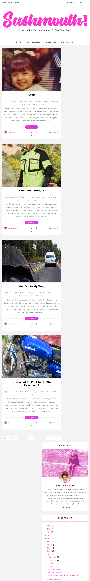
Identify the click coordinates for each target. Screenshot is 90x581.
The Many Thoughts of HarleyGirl (75, 394)
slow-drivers (40, 296)
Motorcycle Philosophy (72, 362)
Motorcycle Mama (75, 491)
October (73, 174)
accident (26, 392)
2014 (70, 158)
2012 (70, 165)
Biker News (72, 281)
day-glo (26, 197)
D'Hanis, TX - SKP (74, 219)
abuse (25, 101)
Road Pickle (72, 268)
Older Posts (10, 438)
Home (4, 2)
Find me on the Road (76, 224)
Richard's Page (74, 217)
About (10, 2)
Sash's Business (33, 42)
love (47, 101)
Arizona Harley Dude (76, 344)
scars (32, 395)
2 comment (54, 228)
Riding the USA (74, 316)
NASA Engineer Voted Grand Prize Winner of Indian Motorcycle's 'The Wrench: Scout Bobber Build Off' (76, 287)
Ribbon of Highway (75, 306)
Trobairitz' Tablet (74, 297)
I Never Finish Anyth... (76, 234)
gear (33, 197)
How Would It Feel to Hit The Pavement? (32, 384)
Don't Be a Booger (31, 190)
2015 (70, 155)
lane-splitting (42, 293)
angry (32, 293)
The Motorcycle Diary (76, 323)
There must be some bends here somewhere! (75, 376)
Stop (31, 94)
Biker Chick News (75, 354)
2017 (70, 149)
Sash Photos (50, 42)
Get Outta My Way (31, 286)
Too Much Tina (68, 575)
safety (36, 104)
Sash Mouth (38, 575)
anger (25, 293)
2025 (70, 136)
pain (33, 296)
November (74, 170)
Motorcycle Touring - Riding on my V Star (76, 260)
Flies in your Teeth (75, 372)
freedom (39, 101)
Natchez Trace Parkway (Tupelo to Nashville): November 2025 (76, 238)
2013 (70, 161)
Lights (70, 318)
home (18, 42)
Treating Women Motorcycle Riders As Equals (76, 467)
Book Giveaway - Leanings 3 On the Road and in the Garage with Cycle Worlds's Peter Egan (75, 401)
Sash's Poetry (67, 42)
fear (32, 101)
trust (42, 104)
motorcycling (27, 104)
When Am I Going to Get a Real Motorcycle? (76, 366)
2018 (70, 146)
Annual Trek (72, 262)
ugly (35, 200)
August (73, 195)
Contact (16, 2)
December (74, 167)
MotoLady (72, 245)
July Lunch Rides (74, 355)
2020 (70, 139)
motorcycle (42, 197)
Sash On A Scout (74, 384)
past (55, 392)
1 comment (54, 324)
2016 (70, 152)
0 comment (54, 132)
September (74, 192)
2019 (70, 142)
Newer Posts (53, 438)
